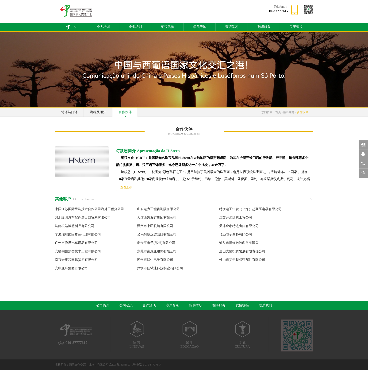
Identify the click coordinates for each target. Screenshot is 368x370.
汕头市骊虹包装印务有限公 (239, 243)
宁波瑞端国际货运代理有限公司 (78, 234)
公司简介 (102, 305)
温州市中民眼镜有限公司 (155, 226)
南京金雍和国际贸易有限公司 (76, 260)
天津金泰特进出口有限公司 (239, 226)
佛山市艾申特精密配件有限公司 (242, 260)
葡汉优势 (167, 27)
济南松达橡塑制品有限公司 (74, 226)
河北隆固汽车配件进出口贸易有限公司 (83, 217)
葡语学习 (231, 27)
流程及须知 (98, 112)
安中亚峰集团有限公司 (71, 268)
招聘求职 (195, 305)
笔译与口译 (69, 112)
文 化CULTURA (242, 334)
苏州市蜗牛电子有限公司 (155, 260)
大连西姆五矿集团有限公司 (156, 217)
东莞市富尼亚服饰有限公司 (156, 251)
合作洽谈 (149, 305)
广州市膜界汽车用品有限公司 (76, 243)
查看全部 (126, 187)
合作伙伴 (125, 112)
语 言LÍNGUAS (136, 334)
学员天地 (199, 27)
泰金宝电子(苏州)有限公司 (156, 243)
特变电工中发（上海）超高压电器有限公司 (250, 209)
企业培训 (135, 27)
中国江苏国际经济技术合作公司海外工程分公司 (89, 209)
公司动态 (126, 305)
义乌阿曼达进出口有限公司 (156, 234)
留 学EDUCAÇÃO (189, 334)
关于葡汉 (296, 27)
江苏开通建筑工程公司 (235, 217)
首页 (278, 112)
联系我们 (265, 305)
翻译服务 (264, 27)
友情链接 (242, 305)
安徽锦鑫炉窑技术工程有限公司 (78, 251)
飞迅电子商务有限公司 (235, 234)
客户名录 (172, 305)
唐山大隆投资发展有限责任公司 (242, 251)
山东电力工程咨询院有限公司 (158, 209)
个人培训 (103, 27)
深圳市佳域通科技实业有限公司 (160, 268)
